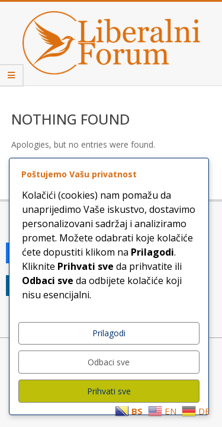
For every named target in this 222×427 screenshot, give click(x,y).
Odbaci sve (109, 362)
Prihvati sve (109, 391)
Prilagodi (109, 333)
